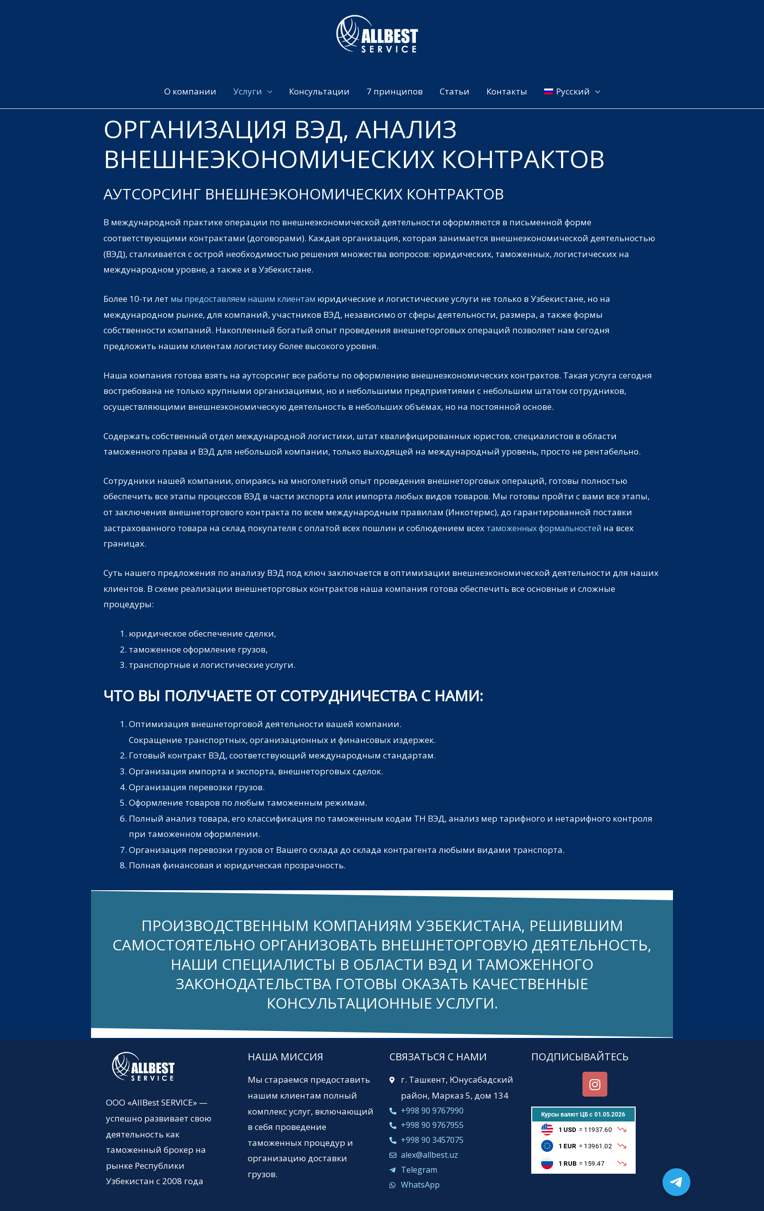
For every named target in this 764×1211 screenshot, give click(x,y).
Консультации (319, 91)
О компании (190, 91)
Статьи (455, 91)
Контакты (506, 91)
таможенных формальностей (547, 527)
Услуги (247, 91)
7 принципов (395, 91)
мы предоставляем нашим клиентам (249, 298)
